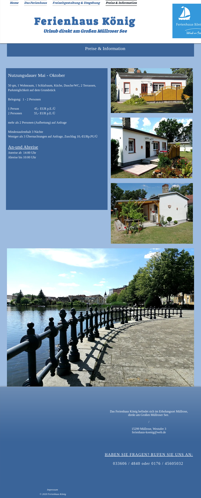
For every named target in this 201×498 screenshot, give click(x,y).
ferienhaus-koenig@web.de (149, 432)
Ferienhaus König (85, 21)
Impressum (52, 489)
